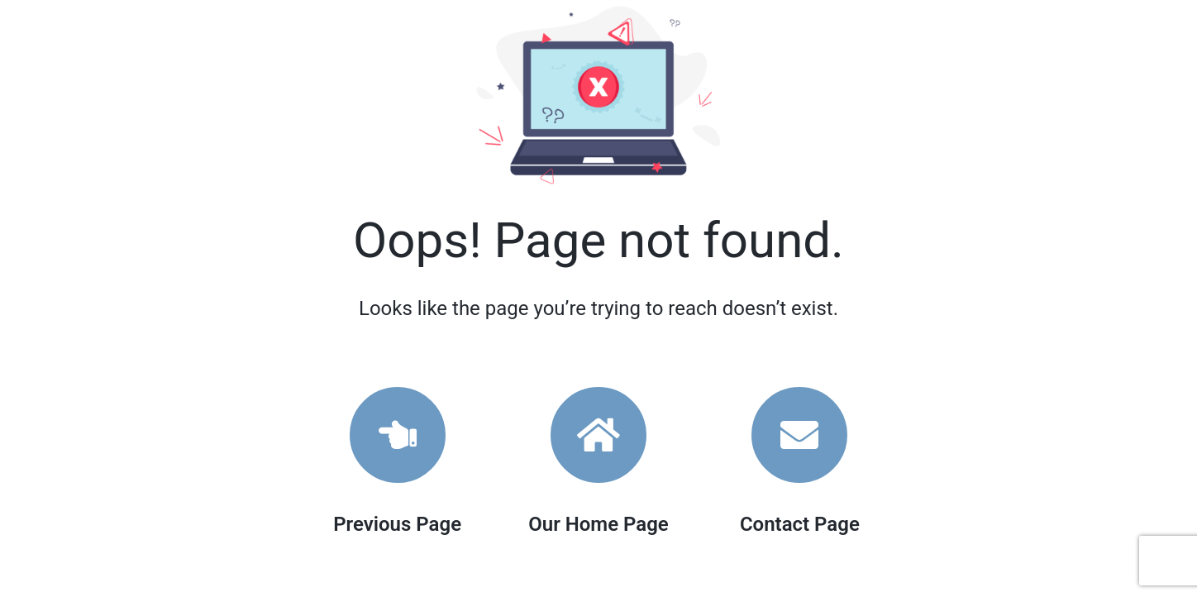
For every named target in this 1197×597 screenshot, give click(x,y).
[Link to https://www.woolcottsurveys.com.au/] (598, 435)
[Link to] (397, 435)
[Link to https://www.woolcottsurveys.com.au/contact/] (799, 435)
